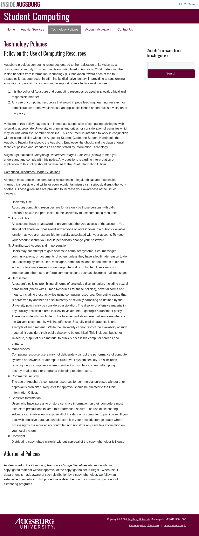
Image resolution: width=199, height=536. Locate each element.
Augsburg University (138, 519)
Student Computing (36, 16)
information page (97, 479)
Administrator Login (175, 525)
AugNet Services (32, 29)
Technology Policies (64, 29)
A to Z (182, 4)
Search (192, 4)
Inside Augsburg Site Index (144, 525)
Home (11, 29)
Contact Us (125, 29)
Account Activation (98, 29)
